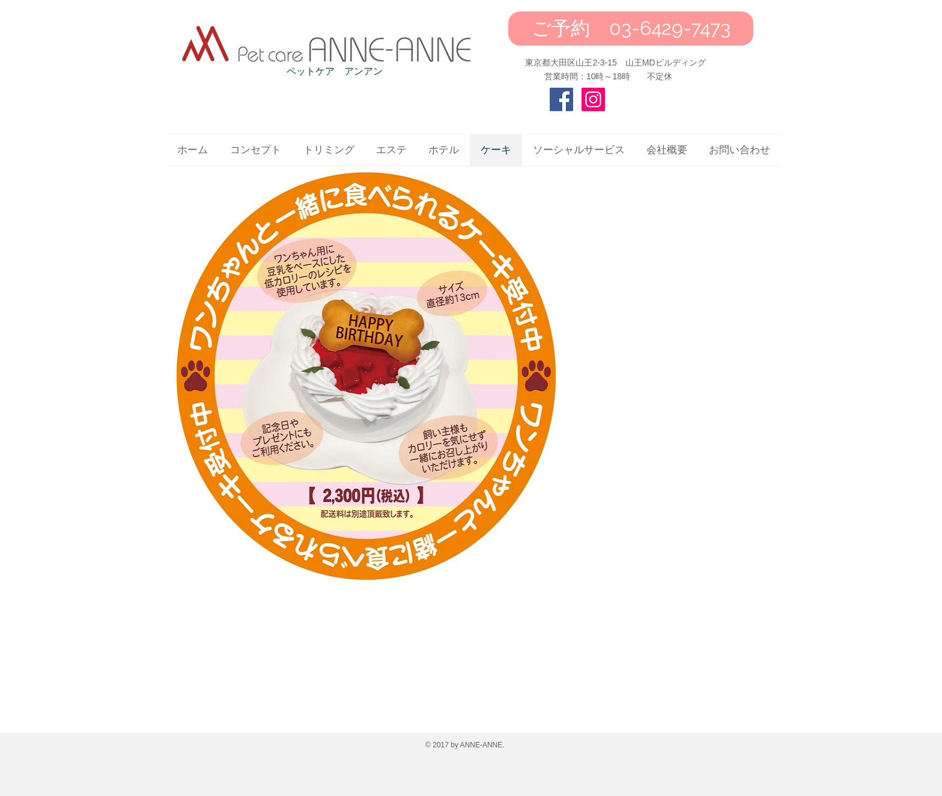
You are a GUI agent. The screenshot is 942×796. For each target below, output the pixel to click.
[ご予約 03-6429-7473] (630, 28)
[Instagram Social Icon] (593, 99)
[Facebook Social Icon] (561, 99)
